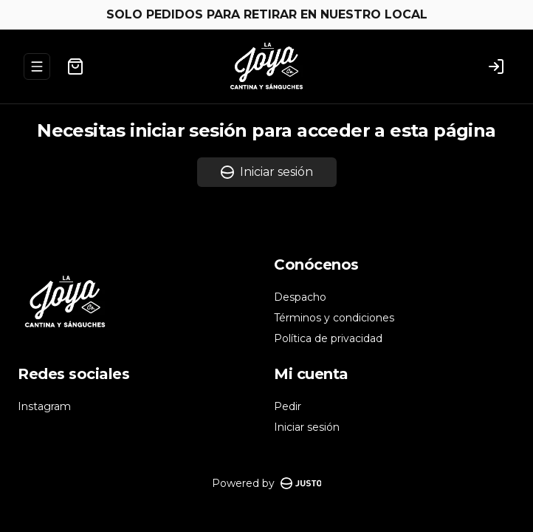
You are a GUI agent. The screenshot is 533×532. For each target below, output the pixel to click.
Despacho (300, 297)
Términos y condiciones (334, 317)
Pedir (287, 406)
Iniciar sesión (267, 172)
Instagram (44, 406)
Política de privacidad (328, 338)
